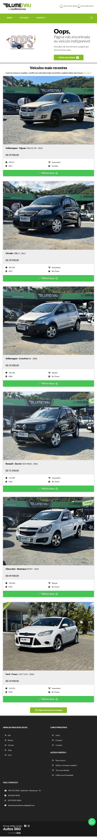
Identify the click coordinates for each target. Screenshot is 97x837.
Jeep (8, 751)
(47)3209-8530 (12, 796)
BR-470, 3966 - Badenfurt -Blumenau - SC (23, 791)
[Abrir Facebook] (25, 826)
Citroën (9, 746)
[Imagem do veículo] (48, 111)
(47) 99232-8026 (70, 6)
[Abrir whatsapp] (92, 822)
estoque (87, 73)
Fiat (8, 736)
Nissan (9, 741)
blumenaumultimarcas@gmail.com (20, 806)
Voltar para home (68, 58)
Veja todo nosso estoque (48, 710)
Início (9, 18)
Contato (40, 18)
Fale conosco (59, 761)
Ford (8, 755)
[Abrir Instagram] (29, 826)
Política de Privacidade (62, 776)
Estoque (24, 18)
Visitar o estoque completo (64, 766)
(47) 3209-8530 (87, 6)
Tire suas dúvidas (60, 771)
